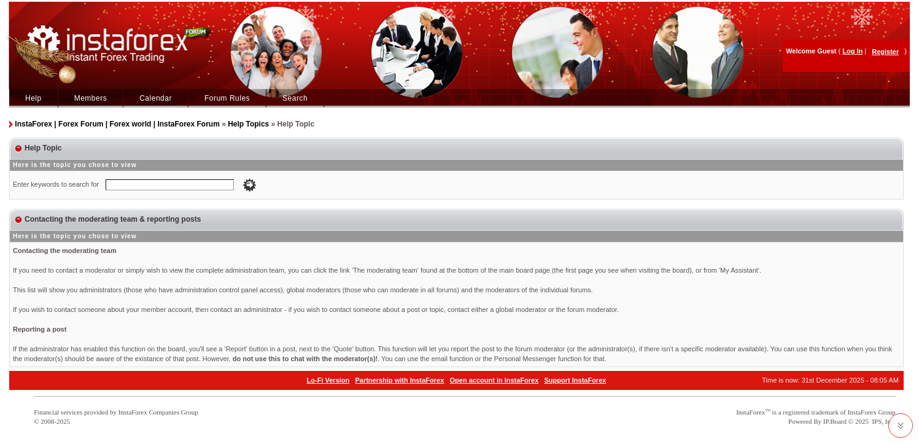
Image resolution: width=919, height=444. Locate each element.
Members (90, 98)
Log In (852, 51)
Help (33, 98)
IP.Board (835, 421)
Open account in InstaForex (494, 380)
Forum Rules (227, 98)
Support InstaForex (576, 380)
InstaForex (750, 412)
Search (295, 98)
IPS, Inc (882, 421)
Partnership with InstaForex (399, 380)
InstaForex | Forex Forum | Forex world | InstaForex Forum (117, 124)
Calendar (155, 98)
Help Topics (248, 124)
